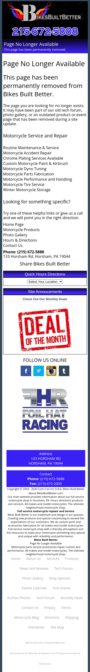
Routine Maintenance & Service (31, 147)
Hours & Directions (20, 240)
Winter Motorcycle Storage (27, 189)
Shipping (71, 617)
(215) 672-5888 (30, 252)
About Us (33, 558)
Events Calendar (34, 588)
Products (72, 558)
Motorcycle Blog (26, 617)
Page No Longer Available (46, 543)
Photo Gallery (15, 235)
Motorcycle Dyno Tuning (25, 168)
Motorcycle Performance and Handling (37, 179)
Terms (66, 607)
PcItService (45, 663)
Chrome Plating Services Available (33, 158)
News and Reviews (34, 568)
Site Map (57, 627)
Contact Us (13, 245)
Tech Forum (63, 568)
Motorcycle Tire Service (23, 184)
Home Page (13, 224)
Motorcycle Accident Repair (27, 153)
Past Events (62, 588)
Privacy (49, 607)
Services (53, 558)
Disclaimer (36, 627)
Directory (52, 617)
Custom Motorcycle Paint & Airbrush (35, 163)
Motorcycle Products (21, 229)
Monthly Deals (71, 598)
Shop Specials (59, 578)
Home (15, 558)
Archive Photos (18, 598)
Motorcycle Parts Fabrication (28, 174)
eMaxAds (33, 653)
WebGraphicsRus (34, 642)
